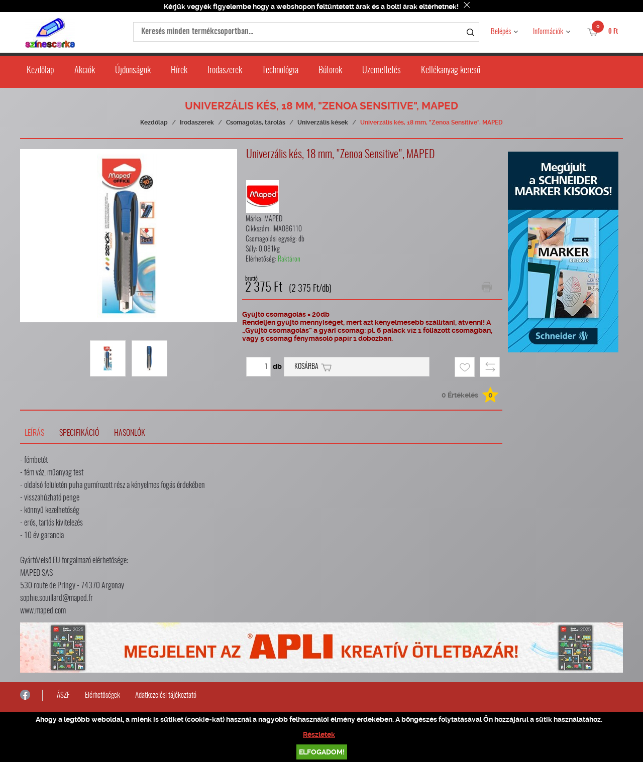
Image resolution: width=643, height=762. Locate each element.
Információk (548, 32)
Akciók (84, 70)
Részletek (319, 734)
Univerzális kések (322, 122)
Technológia (280, 70)
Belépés (501, 32)
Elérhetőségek (102, 695)
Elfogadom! (322, 752)
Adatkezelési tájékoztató (165, 695)
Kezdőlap (40, 70)
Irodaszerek (224, 70)
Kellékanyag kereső (450, 70)
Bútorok (330, 70)
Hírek (179, 70)
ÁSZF (63, 695)
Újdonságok (133, 70)
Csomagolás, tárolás (255, 122)
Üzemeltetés (381, 70)
